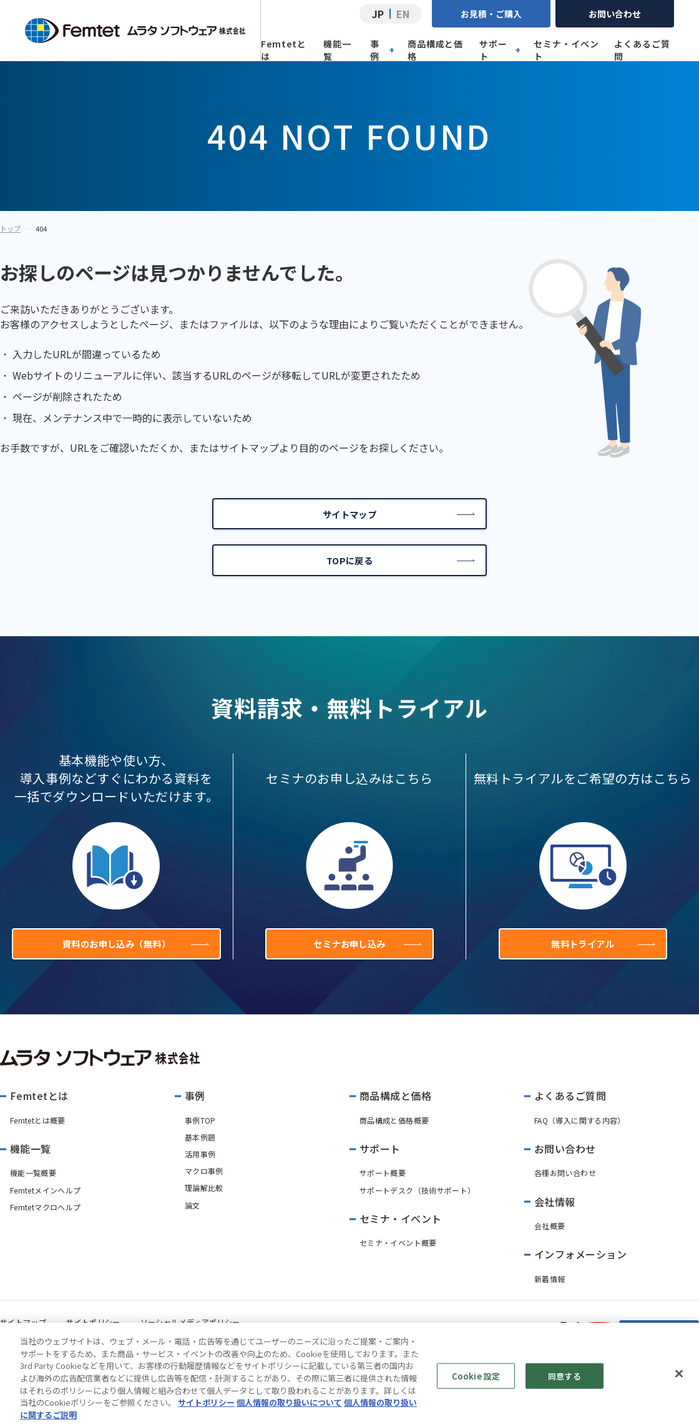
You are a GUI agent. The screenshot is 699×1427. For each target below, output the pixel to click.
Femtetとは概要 (38, 1138)
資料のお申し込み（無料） (131, 958)
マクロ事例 (204, 1189)
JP (378, 13)
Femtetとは (283, 49)
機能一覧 (337, 49)
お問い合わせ (615, 13)
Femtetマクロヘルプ (45, 1225)
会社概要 (549, 1243)
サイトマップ (397, 517)
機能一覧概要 (33, 1190)
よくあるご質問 (642, 49)
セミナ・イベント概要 (398, 1260)
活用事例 (200, 1172)
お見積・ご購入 (491, 13)
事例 (382, 49)
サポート (500, 49)
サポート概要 (382, 1190)
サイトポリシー (206, 1413)
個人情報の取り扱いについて (289, 1413)
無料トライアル (601, 958)
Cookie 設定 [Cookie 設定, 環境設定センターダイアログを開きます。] (476, 1386)
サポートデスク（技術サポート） (417, 1208)
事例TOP (200, 1138)
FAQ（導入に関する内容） (579, 1138)
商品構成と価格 (436, 49)
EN (402, 13)
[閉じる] (679, 1384)
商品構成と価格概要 (394, 1138)
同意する (564, 1386)
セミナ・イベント (566, 49)
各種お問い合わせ (565, 1190)
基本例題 (200, 1155)
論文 (192, 1223)
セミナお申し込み (365, 958)
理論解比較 (204, 1205)
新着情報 (549, 1297)
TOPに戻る (400, 569)
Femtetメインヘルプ (45, 1208)
